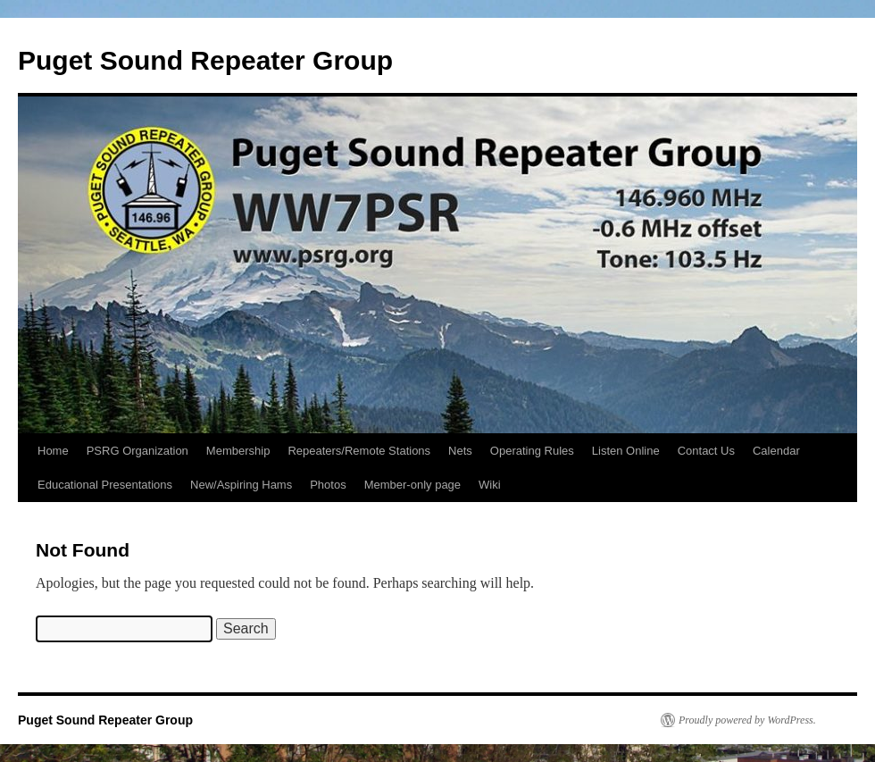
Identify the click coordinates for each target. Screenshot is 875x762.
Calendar (776, 450)
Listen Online (626, 450)
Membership (238, 450)
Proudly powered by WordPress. (747, 720)
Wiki (490, 484)
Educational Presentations (105, 484)
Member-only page (412, 484)
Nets (460, 450)
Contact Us (706, 450)
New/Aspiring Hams (241, 484)
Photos (328, 484)
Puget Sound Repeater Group (205, 60)
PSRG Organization (137, 450)
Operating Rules (532, 450)
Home (53, 450)
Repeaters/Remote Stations (359, 450)
